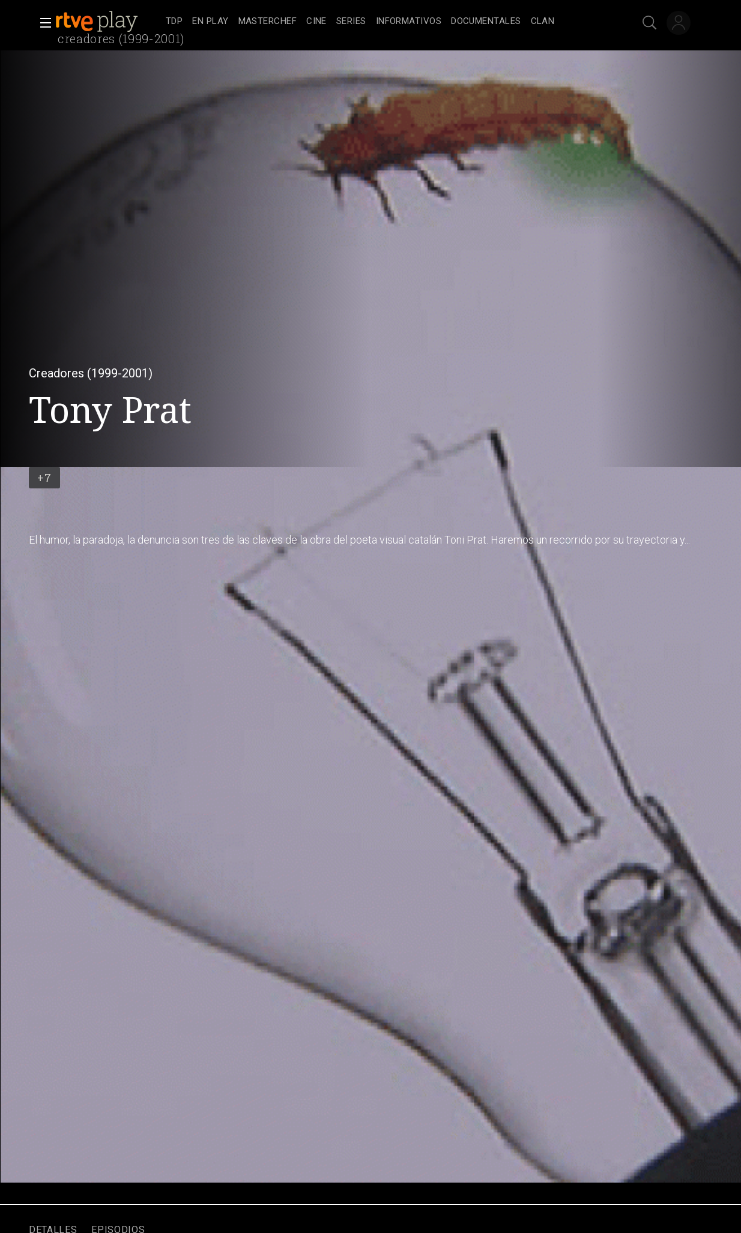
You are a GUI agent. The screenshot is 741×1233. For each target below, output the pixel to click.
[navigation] (383, 22)
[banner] (108, 22)
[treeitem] (174, 22)
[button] (42, 23)
